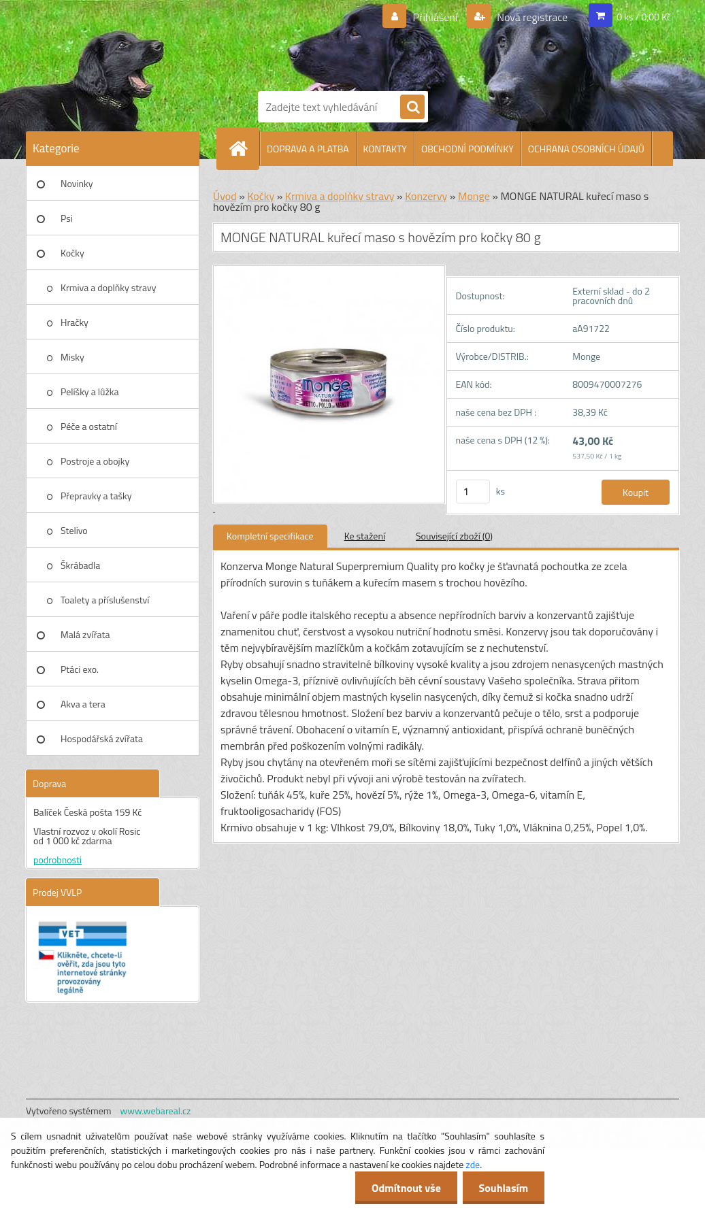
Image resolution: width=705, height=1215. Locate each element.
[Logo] (366, 43)
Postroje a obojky (95, 461)
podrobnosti (57, 859)
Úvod (225, 196)
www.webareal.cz (155, 1110)
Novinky (77, 183)
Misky (72, 357)
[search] (412, 107)
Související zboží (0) (454, 536)
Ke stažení (364, 536)
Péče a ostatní (89, 426)
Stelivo (74, 530)
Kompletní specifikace (270, 536)
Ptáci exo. (80, 669)
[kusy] (473, 491)
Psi (67, 218)
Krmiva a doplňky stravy (109, 287)
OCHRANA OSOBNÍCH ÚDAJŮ (586, 149)
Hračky (74, 322)
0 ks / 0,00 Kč (644, 17)
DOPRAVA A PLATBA (308, 149)
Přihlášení (435, 17)
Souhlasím (502, 1188)
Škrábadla (80, 565)
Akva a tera (83, 704)
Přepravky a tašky (96, 495)
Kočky (72, 253)
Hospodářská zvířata (102, 738)
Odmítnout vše (404, 1188)
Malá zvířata (85, 634)
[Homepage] (243, 148)
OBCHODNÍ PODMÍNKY (467, 149)
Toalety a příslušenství (105, 600)
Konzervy (426, 196)
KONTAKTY (385, 149)
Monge (474, 196)
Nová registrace (531, 17)
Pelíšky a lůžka (89, 391)
